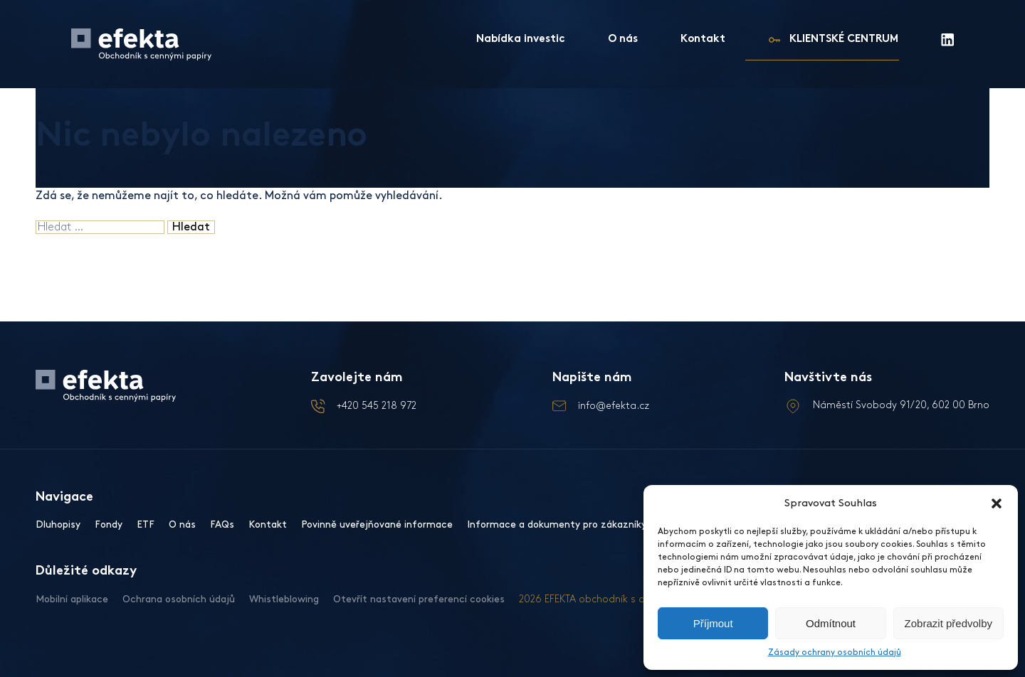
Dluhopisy (58, 524)
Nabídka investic (520, 39)
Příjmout (713, 623)
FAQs (222, 524)
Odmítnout (831, 623)
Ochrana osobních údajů (178, 599)
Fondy (108, 524)
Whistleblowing (284, 599)
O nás (623, 39)
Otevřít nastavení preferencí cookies (419, 599)
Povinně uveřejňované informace (377, 524)
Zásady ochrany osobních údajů (834, 652)
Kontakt (702, 39)
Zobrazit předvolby (948, 623)
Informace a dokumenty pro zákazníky (556, 524)
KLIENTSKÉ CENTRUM (843, 39)
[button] (996, 503)
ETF (145, 524)
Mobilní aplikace (72, 599)
